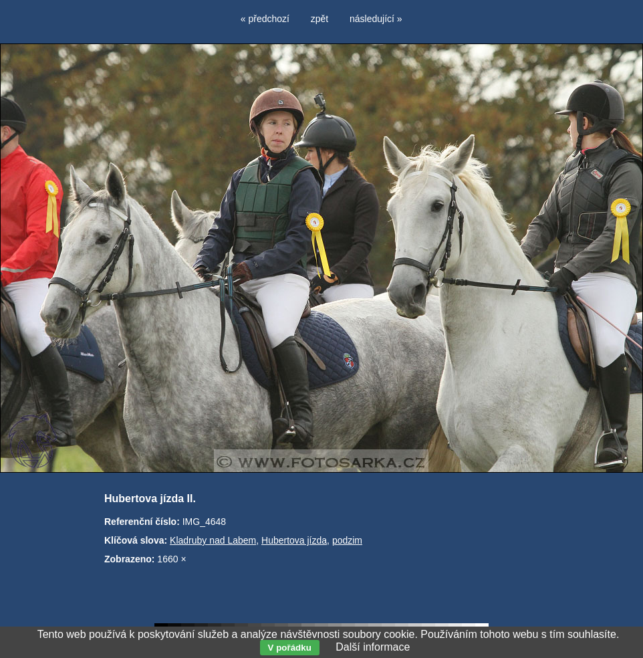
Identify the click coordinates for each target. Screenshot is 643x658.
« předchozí (265, 18)
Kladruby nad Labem (213, 540)
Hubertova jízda (294, 540)
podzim (347, 540)
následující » (376, 18)
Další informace (373, 647)
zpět (319, 18)
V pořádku (289, 648)
